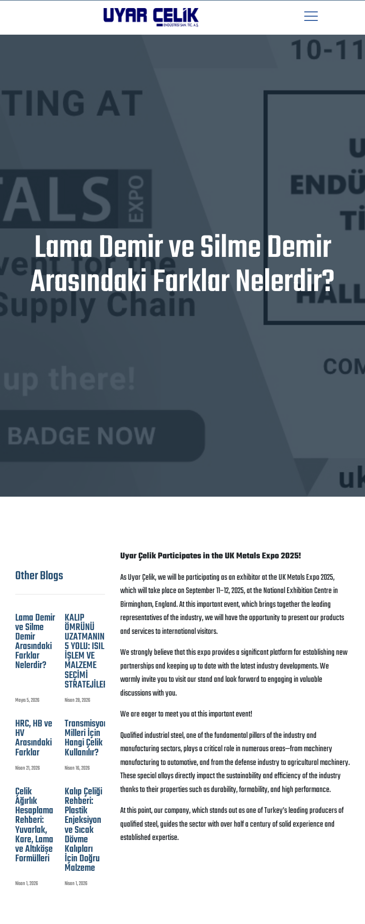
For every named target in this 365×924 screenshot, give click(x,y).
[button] (311, 17)
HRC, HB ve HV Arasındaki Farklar (33, 738)
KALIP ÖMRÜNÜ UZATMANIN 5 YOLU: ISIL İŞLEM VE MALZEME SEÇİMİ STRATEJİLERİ (87, 652)
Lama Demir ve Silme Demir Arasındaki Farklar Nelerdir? (35, 642)
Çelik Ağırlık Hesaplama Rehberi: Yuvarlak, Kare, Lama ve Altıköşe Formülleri (34, 825)
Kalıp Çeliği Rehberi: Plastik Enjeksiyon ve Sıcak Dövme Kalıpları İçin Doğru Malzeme (83, 830)
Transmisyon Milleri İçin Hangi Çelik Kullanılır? (86, 738)
